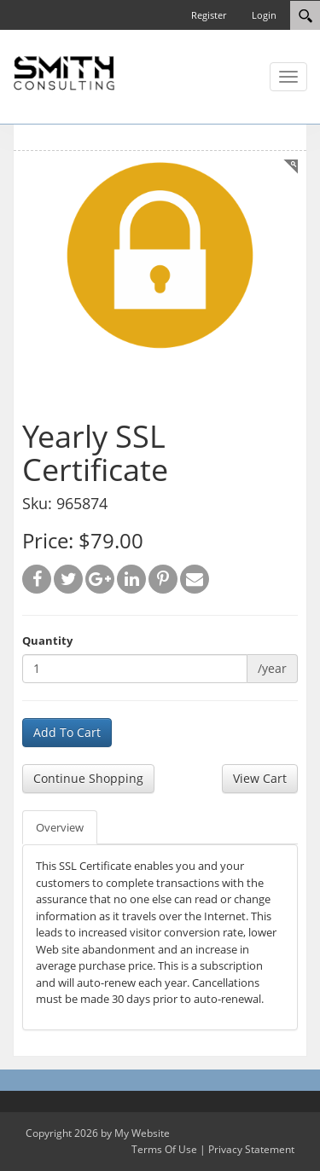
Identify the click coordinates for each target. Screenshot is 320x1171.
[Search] (305, 15)
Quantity (47, 640)
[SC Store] (64, 71)
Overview (60, 827)
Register (208, 15)
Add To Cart (67, 732)
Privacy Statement (251, 1149)
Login (264, 15)
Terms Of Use (164, 1149)
